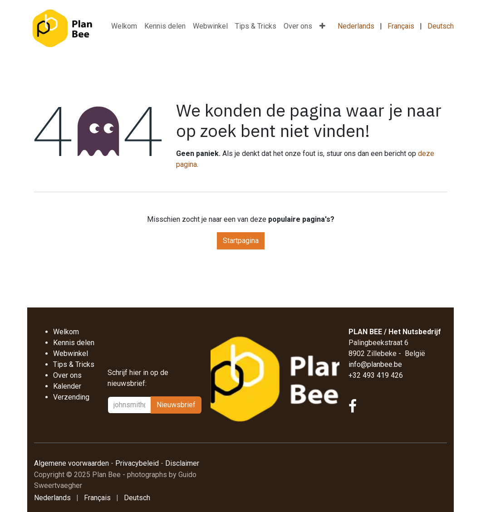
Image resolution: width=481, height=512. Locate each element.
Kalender (68, 386)
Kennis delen (73, 342)
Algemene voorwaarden (71, 463)
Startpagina (241, 240)
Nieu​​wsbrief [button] (176, 404)
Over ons (67, 375)
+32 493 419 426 (375, 375)
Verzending (71, 397)
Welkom (66, 331)
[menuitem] (124, 26)
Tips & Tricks (73, 364)
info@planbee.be (375, 364)
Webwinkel (70, 353)
